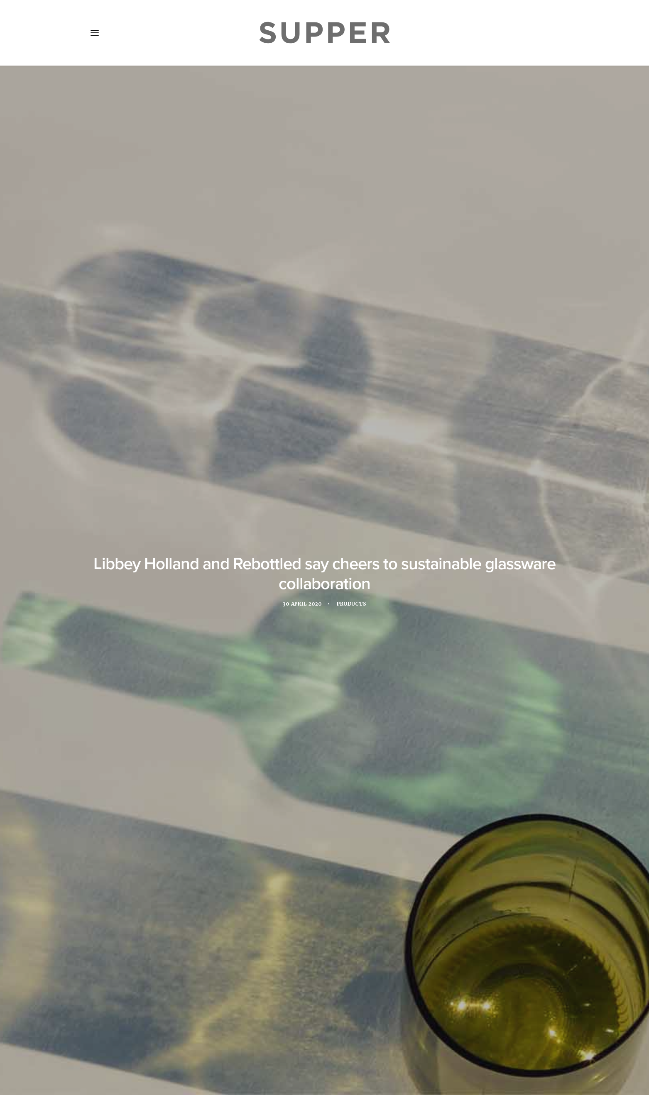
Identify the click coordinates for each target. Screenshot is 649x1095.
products (366, 637)
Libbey (287, 637)
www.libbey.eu (326, 597)
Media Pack (178, 1046)
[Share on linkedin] (325, 920)
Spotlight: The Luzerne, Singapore (161, 844)
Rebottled (407, 637)
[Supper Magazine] (324, 33)
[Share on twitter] (303, 920)
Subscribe (225, 1046)
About (137, 1046)
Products (353, 207)
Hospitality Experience (232, 637)
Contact (266, 1046)
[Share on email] (357, 920)
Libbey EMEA (324, 637)
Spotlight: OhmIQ (304, 833)
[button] (95, 33)
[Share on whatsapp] (335, 920)
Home (105, 1046)
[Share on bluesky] (346, 920)
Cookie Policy (312, 1046)
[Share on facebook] (292, 920)
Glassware (171, 637)
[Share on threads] (314, 920)
